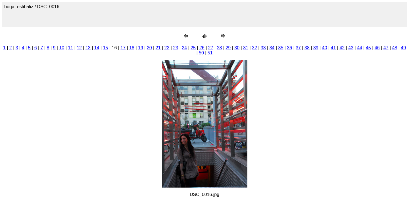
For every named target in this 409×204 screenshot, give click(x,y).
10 (61, 47)
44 (359, 47)
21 (158, 47)
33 (263, 47)
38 (307, 47)
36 (289, 47)
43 (350, 47)
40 (324, 47)
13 (88, 47)
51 (210, 52)
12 (79, 47)
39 (315, 47)
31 (245, 47)
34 (272, 47)
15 (105, 47)
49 (403, 47)
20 (149, 47)
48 (394, 47)
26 (201, 47)
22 (167, 47)
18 (131, 47)
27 (210, 47)
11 (70, 47)
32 (254, 47)
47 (386, 47)
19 (140, 47)
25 (193, 47)
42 (342, 47)
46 (377, 47)
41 (333, 47)
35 (280, 47)
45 (368, 47)
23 (175, 47)
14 (96, 47)
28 (219, 47)
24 (184, 47)
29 (228, 47)
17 (123, 47)
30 (236, 47)
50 (201, 52)
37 (298, 47)
